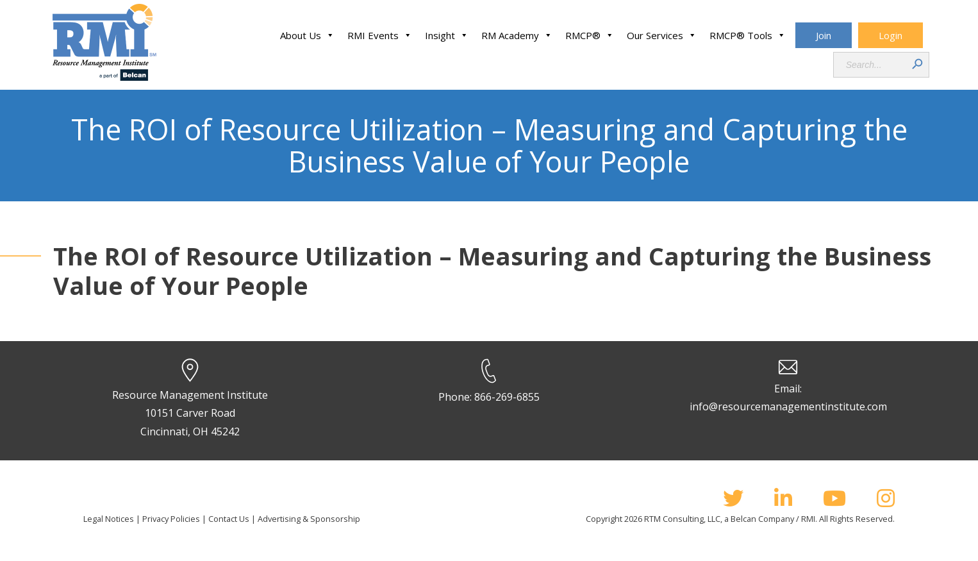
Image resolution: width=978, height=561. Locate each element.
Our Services (662, 35)
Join (823, 35)
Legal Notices (108, 518)
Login (890, 35)
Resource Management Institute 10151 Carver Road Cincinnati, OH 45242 (190, 413)
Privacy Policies (171, 518)
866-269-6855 (507, 397)
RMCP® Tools (747, 35)
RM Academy (516, 35)
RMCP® (589, 35)
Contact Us (228, 518)
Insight (446, 35)
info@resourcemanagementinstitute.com (788, 406)
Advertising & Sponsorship (309, 518)
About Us (307, 35)
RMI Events (379, 35)
